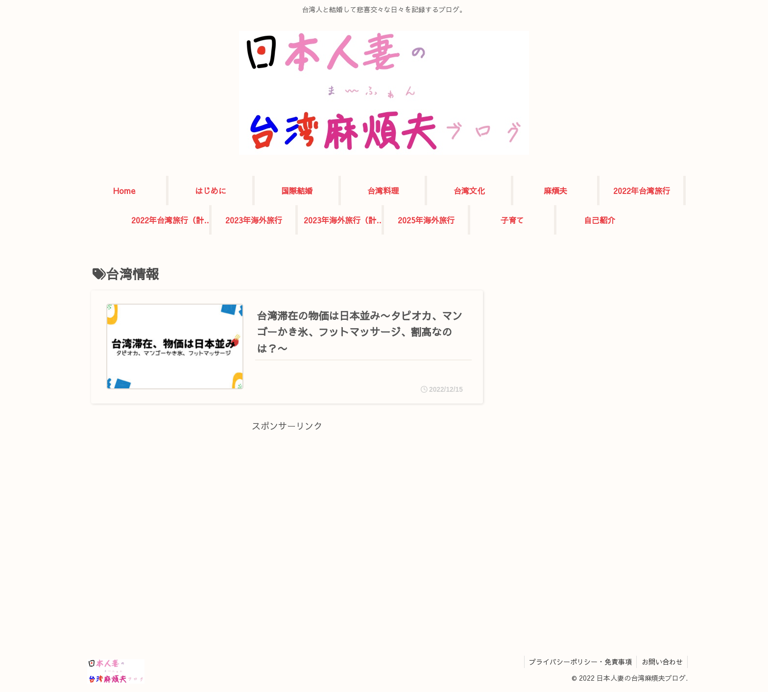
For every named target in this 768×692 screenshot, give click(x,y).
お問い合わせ (661, 662)
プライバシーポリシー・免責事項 (579, 662)
